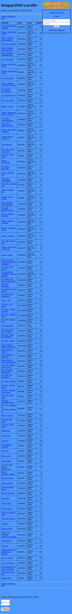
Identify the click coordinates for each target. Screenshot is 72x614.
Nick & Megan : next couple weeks (9, 361)
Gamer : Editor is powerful (8, 215)
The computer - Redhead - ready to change (9, 274)
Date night (6, 498)
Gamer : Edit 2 (7, 255)
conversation (6, 461)
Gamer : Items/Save (6, 162)
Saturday (5, 546)
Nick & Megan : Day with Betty (7, 204)
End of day (6, 436)
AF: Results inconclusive (6, 90)
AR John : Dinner (8, 474)
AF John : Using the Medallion (8, 336)
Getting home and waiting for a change (8, 552)
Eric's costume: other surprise (7, 39)
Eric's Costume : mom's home (8, 331)
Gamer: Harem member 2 (7, 138)
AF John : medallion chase (8, 401)
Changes (5, 524)
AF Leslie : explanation (6, 180)
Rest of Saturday (8, 493)
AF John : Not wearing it (7, 376)
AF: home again (8, 78)
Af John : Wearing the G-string (8, 391)
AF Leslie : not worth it (7, 268)
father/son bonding (9, 537)
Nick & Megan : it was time (8, 356)
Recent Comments (8, 16)
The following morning (7, 446)
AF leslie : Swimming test (7, 209)
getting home (7, 578)
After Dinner (6, 469)
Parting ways (7, 503)
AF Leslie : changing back (7, 119)
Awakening (6, 431)
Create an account (57, 13)
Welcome (5, 451)
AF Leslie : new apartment (7, 295)
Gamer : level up (8, 236)
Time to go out (7, 508)
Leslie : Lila (6, 300)
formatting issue (8, 326)
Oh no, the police (8, 563)
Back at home (7, 529)
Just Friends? (7, 145)
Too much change (8, 519)
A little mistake (7, 483)
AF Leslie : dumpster (6, 168)
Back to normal (7, 415)
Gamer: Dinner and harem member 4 (9, 113)
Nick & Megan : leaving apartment (8, 346)
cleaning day (6, 541)
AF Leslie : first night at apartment (8, 280)
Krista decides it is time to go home (8, 568)
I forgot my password (57, 30)
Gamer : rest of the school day (9, 248)
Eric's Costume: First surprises (8, 49)
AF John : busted (8, 341)
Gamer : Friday (7, 106)
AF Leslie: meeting (9, 44)
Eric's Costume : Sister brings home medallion (9, 262)
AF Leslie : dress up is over (8, 151)
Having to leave (7, 478)
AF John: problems (9, 381)
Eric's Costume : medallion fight (8, 54)
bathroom (5, 441)
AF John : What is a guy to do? (8, 366)
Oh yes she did (7, 558)
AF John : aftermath (5, 285)
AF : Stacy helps (8, 100)
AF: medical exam (8, 95)
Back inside (6, 456)
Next (3, 18)
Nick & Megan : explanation (7, 371)
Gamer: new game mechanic (9, 131)
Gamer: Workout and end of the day (9, 84)
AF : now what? (7, 59)
